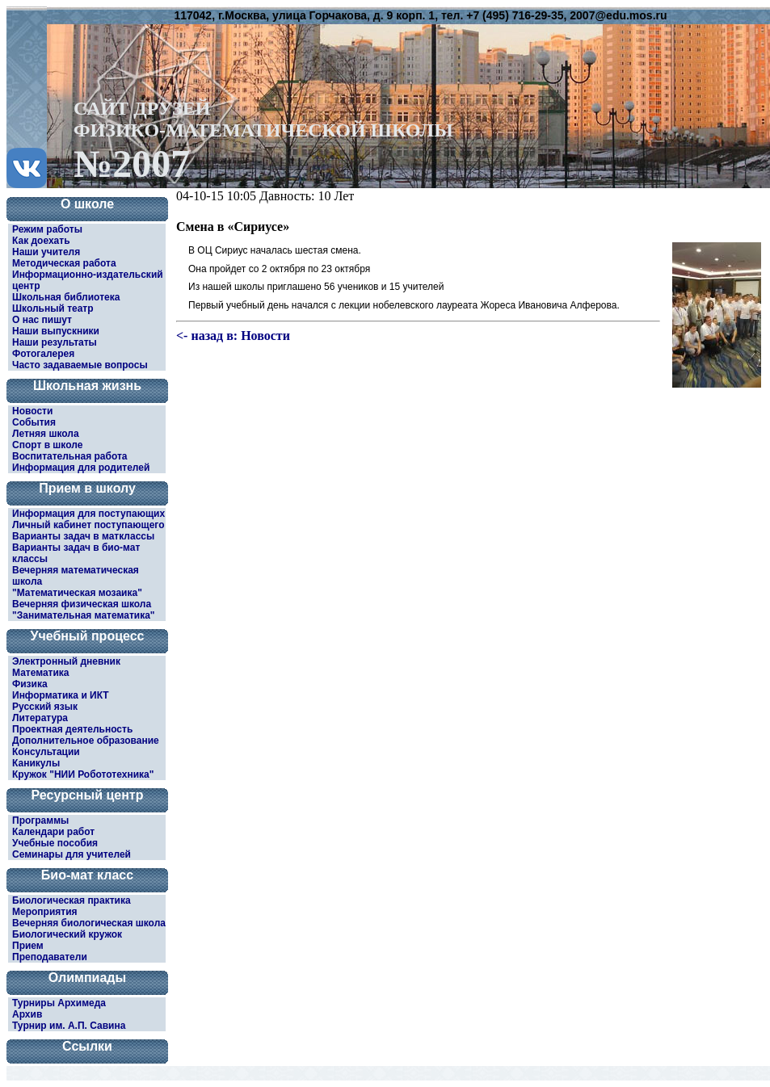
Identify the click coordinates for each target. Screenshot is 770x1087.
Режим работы (47, 229)
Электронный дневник (66, 661)
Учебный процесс (88, 636)
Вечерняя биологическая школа (89, 923)
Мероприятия (45, 911)
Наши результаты (54, 342)
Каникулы (36, 763)
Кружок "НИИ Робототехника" (83, 774)
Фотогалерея (43, 353)
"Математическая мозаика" (77, 592)
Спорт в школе (47, 445)
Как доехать (41, 240)
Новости (32, 411)
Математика (40, 672)
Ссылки (87, 1046)
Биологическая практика (71, 900)
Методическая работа (64, 263)
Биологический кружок (67, 934)
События (34, 422)
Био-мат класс (87, 875)
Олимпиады (87, 977)
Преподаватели (49, 957)
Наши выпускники (55, 331)
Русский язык (45, 706)
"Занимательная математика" (83, 615)
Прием (28, 945)
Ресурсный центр (88, 795)
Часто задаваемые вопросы (80, 365)
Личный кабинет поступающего (88, 525)
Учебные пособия (55, 843)
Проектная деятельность (72, 729)
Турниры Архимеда (59, 1003)
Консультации (46, 752)
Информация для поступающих (88, 513)
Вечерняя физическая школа (81, 604)
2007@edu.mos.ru (618, 15)
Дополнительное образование (85, 740)
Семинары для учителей (71, 854)
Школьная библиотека (66, 297)
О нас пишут (42, 319)
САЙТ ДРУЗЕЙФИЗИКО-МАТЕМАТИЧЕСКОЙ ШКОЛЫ (263, 139)
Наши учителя (46, 252)
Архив (27, 1014)
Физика (30, 684)
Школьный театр (53, 308)
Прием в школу (87, 488)
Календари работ (53, 831)
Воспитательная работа (70, 456)
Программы (40, 820)
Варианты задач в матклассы (83, 536)
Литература (40, 718)
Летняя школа (45, 433)
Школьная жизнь (87, 385)
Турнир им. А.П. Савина (68, 1025)
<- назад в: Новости (233, 335)
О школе (87, 204)
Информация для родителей (80, 467)
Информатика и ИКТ (60, 695)
